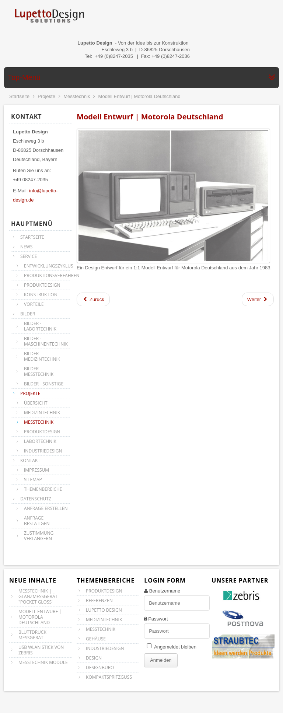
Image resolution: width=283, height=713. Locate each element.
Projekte (46, 96)
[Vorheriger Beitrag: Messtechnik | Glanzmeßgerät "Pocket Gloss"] (93, 299)
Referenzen (99, 600)
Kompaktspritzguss (109, 677)
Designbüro (100, 667)
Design (94, 658)
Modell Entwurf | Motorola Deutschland (150, 117)
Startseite (19, 96)
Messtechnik (76, 96)
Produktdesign (104, 591)
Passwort (158, 619)
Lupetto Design (104, 610)
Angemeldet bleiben (175, 647)
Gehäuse (96, 639)
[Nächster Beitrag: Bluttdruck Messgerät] (258, 299)
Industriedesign (105, 648)
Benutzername (165, 591)
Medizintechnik (104, 619)
